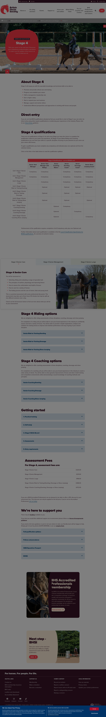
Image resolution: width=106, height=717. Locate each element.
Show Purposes (94, 713)
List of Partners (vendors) (53, 714)
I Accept (94, 709)
